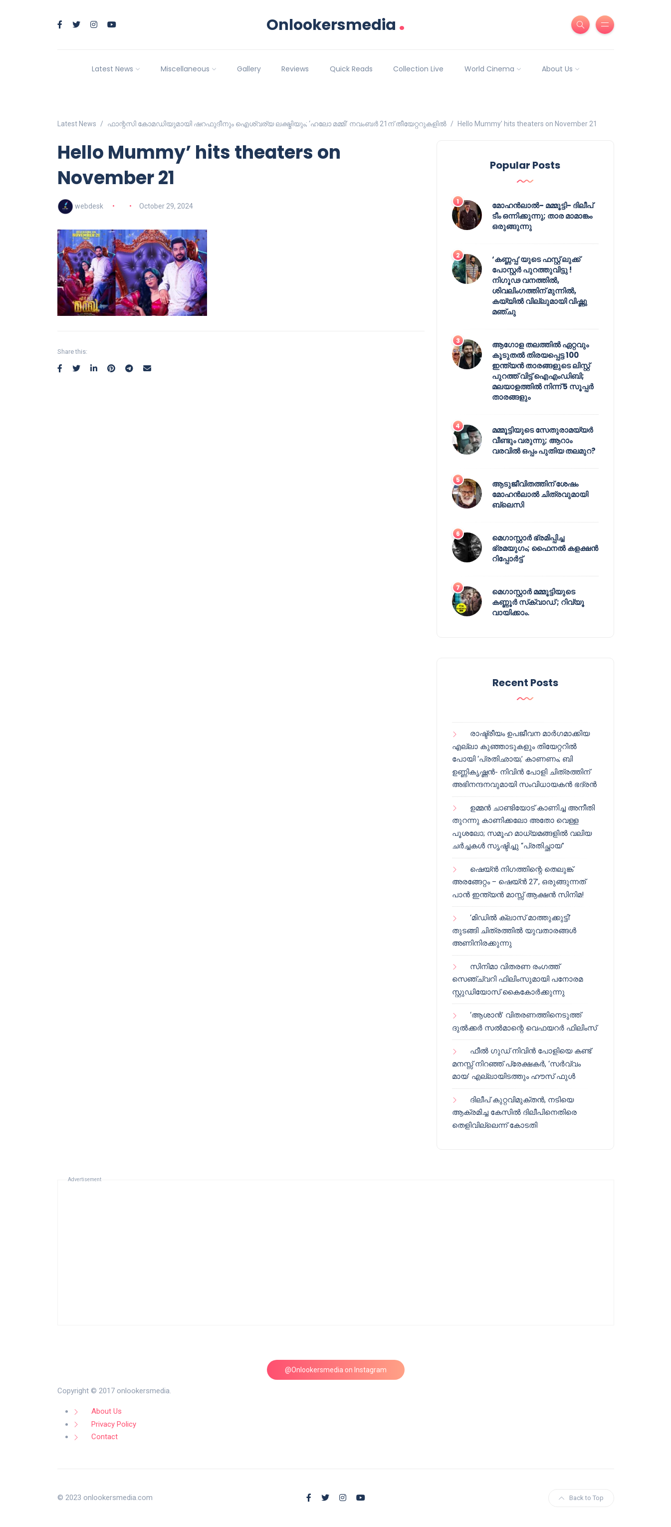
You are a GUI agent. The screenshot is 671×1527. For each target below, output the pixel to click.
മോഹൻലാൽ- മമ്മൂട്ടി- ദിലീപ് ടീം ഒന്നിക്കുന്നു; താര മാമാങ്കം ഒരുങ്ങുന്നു (542, 216)
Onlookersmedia (335, 24)
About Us (557, 69)
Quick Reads (351, 69)
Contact (104, 1436)
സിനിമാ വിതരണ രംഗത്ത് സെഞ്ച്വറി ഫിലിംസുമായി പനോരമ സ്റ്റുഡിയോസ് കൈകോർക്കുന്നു (517, 979)
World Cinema (489, 69)
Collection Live (418, 69)
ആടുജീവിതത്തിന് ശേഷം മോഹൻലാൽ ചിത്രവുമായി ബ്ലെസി (540, 494)
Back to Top (581, 1498)
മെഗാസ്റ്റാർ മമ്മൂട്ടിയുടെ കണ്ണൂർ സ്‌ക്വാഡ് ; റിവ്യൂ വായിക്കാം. (538, 602)
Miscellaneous (185, 69)
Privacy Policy (113, 1424)
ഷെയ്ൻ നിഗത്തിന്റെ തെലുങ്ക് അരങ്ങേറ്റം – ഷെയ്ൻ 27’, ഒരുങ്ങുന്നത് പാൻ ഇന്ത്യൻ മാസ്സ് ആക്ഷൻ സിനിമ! (519, 882)
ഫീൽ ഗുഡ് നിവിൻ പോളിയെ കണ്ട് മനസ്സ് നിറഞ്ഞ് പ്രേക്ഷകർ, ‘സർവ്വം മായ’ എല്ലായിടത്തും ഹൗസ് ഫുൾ (521, 1063)
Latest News (112, 69)
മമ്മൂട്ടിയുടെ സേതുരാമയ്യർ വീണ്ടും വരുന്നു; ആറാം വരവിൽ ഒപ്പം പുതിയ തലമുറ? (544, 440)
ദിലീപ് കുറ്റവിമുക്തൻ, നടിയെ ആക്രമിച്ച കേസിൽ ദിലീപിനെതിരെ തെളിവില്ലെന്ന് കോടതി (514, 1112)
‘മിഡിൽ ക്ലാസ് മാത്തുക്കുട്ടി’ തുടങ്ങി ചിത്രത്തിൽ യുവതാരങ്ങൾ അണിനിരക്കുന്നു (514, 930)
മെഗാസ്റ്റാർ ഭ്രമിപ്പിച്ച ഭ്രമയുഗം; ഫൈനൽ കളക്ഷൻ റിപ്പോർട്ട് (545, 548)
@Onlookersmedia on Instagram (336, 1370)
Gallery (249, 69)
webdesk (89, 206)
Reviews (295, 69)
